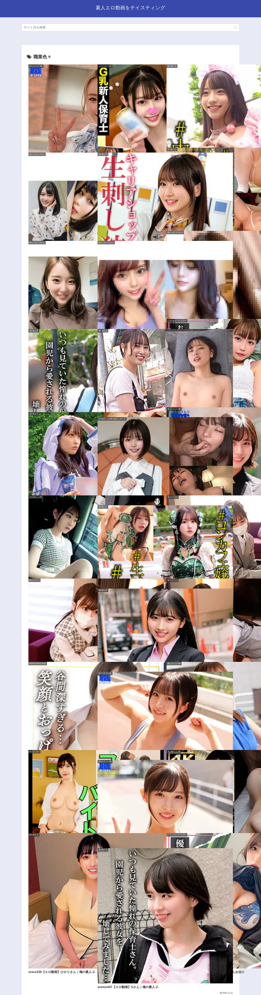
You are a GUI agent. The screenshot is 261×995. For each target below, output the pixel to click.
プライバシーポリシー (136, 984)
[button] (236, 27)
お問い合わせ (159, 984)
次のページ (130, 944)
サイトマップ (113, 984)
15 (139, 957)
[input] (130, 27)
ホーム (98, 984)
